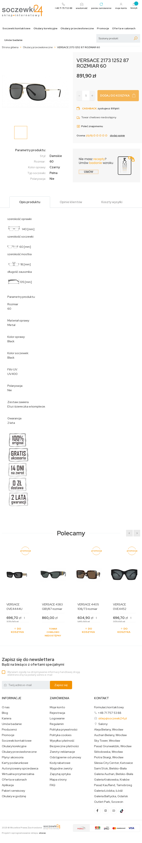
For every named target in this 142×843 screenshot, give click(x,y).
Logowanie (57, 718)
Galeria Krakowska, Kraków (111, 779)
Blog (5, 713)
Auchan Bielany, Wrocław (110, 735)
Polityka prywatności (63, 729)
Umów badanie (13, 40)
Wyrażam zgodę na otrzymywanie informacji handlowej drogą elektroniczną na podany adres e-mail (43, 673)
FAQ (52, 785)
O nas (6, 707)
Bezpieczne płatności (64, 746)
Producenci (9, 729)
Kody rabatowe (60, 763)
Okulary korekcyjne (45, 28)
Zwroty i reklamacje (62, 752)
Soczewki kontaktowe (16, 28)
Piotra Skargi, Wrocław (108, 757)
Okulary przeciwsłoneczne (77, 28)
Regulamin (57, 724)
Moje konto (57, 707)
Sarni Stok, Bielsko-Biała (110, 768)
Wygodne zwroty (61, 768)
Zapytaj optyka (60, 774)
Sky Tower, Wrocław (107, 741)
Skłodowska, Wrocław (108, 752)
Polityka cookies (61, 735)
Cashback (89, 108)
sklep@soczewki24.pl (112, 718)
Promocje (103, 28)
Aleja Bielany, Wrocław (108, 729)
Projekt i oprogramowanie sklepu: (24, 833)
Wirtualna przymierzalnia (18, 774)
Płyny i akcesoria (12, 757)
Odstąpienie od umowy (65, 757)
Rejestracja (57, 713)
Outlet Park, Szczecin (108, 802)
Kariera (6, 718)
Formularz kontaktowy (109, 707)
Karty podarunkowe (15, 763)
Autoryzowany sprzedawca (20, 768)
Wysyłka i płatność (62, 741)
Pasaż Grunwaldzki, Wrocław (112, 746)
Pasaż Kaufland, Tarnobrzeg (113, 785)
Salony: (103, 724)
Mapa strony (58, 779)
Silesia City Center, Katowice (113, 763)
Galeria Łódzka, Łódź (108, 791)
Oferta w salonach (123, 28)
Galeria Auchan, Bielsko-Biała (113, 774)
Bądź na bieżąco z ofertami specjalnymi (33, 662)
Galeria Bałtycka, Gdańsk (111, 796)
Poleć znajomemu (90, 126)
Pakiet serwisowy (13, 791)
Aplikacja (8, 785)
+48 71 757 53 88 (109, 713)
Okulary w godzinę (14, 796)
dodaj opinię (117, 135)
